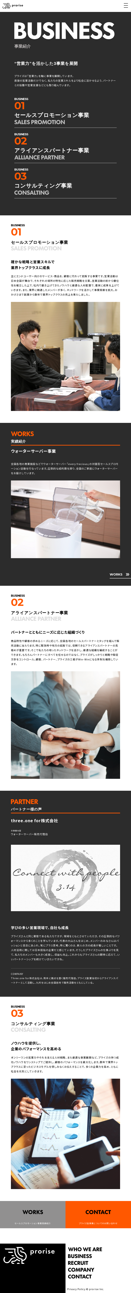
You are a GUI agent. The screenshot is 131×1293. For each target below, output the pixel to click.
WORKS (116, 575)
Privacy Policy (76, 1289)
